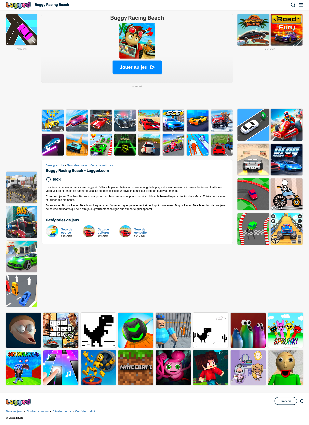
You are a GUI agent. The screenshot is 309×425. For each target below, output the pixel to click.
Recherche (293, 5)
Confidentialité (85, 411)
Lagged (19, 5)
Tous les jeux (14, 411)
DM (302, 401)
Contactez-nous (37, 411)
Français (286, 401)
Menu (301, 5)
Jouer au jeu (133, 67)
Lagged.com (19, 402)
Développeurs (62, 411)
